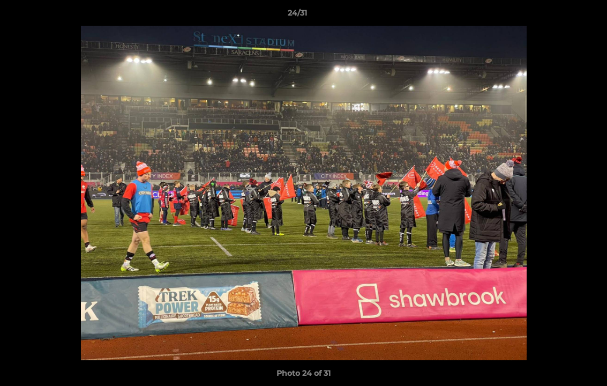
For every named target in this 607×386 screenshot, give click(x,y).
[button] (562, 15)
